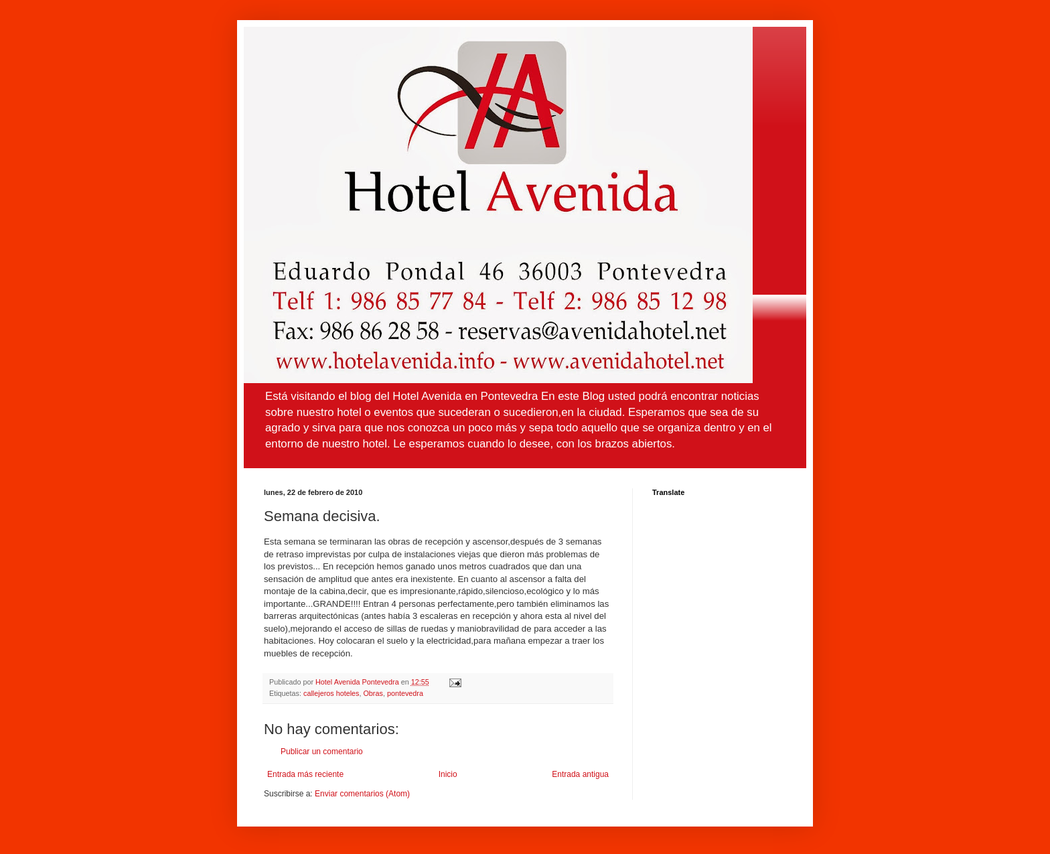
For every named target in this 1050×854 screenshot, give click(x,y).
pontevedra (405, 693)
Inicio (448, 774)
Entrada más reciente (305, 774)
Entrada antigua (580, 774)
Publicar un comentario (322, 751)
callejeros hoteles (331, 693)
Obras (372, 693)
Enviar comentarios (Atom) (362, 793)
